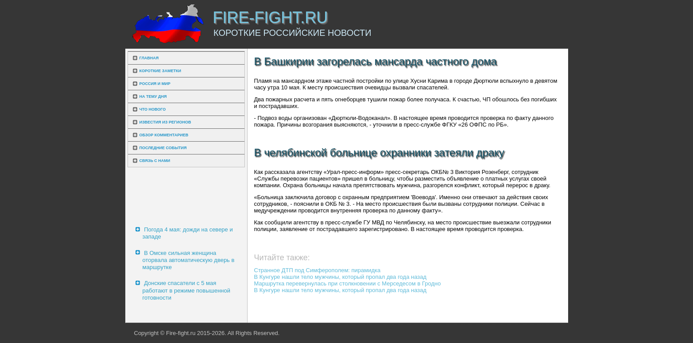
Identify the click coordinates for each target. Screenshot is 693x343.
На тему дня (153, 96)
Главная (149, 58)
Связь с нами (154, 160)
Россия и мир (154, 83)
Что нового (152, 109)
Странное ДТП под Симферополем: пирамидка (317, 270)
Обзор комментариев (164, 135)
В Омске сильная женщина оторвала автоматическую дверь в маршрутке (189, 260)
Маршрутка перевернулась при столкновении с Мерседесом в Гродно (347, 283)
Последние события (163, 148)
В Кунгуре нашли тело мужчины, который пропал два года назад (340, 277)
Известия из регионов (165, 122)
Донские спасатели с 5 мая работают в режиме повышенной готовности (187, 290)
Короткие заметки (160, 71)
